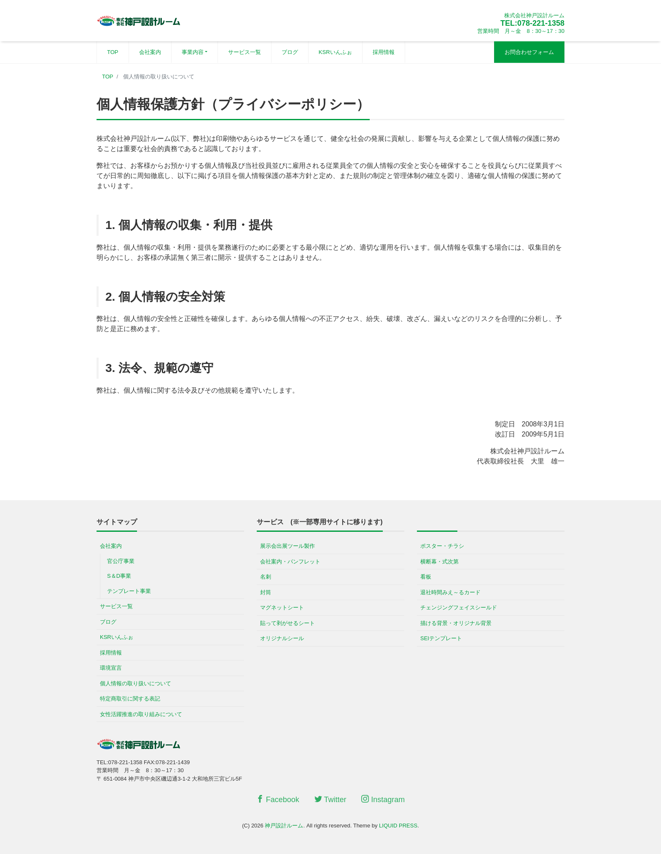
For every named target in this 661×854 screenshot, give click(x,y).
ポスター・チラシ (442, 546)
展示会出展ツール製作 (287, 546)
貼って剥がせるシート (287, 623)
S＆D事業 (119, 576)
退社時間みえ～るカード (450, 592)
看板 (425, 577)
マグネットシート (282, 607)
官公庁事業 (120, 561)
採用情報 (384, 52)
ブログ (290, 52)
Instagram (383, 799)
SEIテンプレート (441, 638)
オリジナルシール (282, 638)
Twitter (330, 799)
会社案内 (150, 52)
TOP (112, 52)
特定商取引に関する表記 (130, 698)
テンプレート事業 (129, 591)
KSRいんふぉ (335, 52)
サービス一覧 (244, 52)
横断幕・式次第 (439, 561)
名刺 (265, 577)
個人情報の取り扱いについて (135, 683)
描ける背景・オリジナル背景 (456, 623)
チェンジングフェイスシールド (458, 607)
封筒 (265, 592)
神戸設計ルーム (284, 825)
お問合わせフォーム (529, 52)
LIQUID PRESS (398, 825)
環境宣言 (111, 668)
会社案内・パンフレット (290, 561)
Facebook (277, 799)
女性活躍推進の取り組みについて (141, 714)
